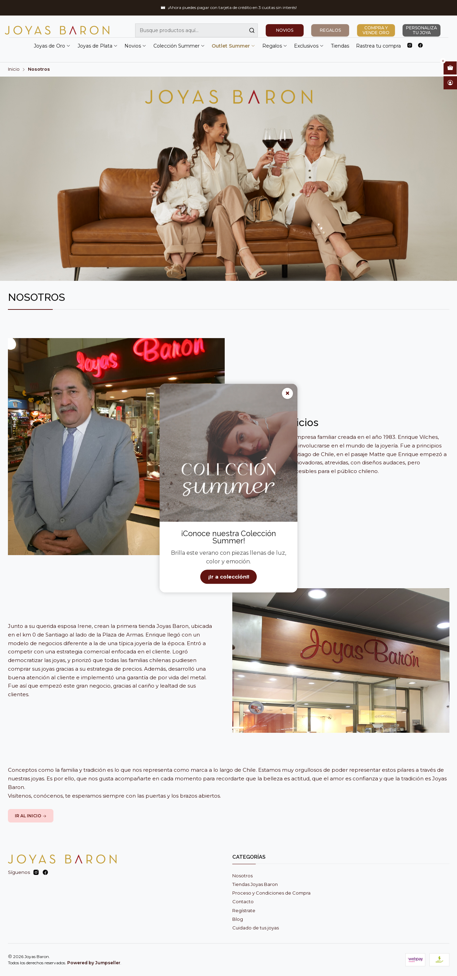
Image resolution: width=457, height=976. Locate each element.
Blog (237, 919)
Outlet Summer (233, 46)
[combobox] (196, 30)
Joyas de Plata (98, 46)
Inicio (14, 69)
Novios (135, 46)
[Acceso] (450, 82)
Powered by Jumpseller (93, 962)
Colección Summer (179, 46)
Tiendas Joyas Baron (255, 884)
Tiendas (340, 46)
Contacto (243, 901)
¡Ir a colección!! (228, 576)
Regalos (274, 46)
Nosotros (242, 875)
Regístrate (243, 910)
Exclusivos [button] (309, 46)
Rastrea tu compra (378, 46)
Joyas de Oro (52, 46)
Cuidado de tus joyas (255, 927)
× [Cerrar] (287, 393)
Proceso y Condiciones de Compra (271, 893)
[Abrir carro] (450, 68)
